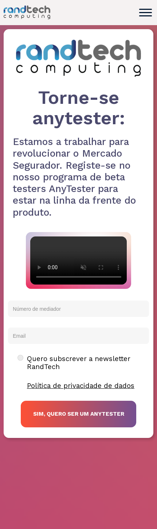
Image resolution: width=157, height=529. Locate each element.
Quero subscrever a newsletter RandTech (78, 363)
